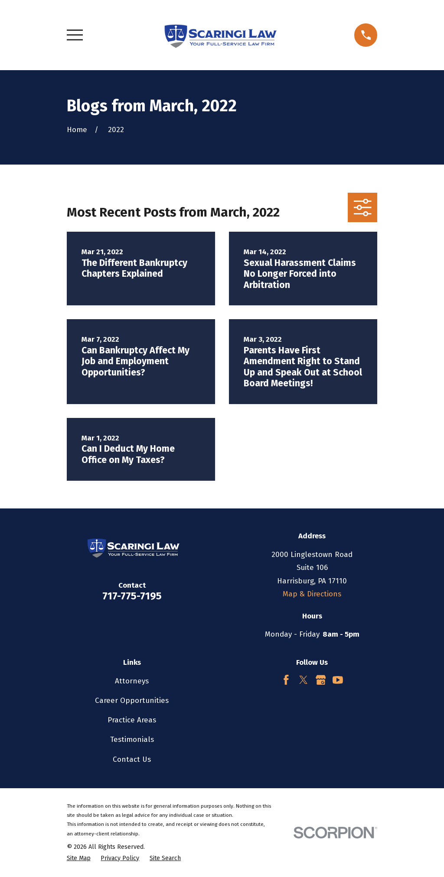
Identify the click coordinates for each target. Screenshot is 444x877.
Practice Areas (132, 720)
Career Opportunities (132, 700)
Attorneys (132, 681)
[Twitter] (303, 680)
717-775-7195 (132, 596)
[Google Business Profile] (321, 680)
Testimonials (132, 739)
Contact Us (132, 759)
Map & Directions (312, 594)
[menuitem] (79, 858)
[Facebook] (286, 680)
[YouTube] (338, 680)
